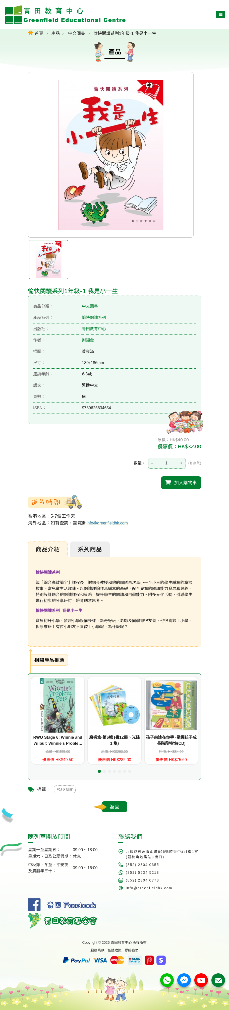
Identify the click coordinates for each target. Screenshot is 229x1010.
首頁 (35, 33)
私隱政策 (114, 950)
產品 (55, 33)
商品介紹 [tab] (48, 549)
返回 (114, 806)
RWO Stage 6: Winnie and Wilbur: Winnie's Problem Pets (57, 741)
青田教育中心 (94, 329)
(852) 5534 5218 (142, 872)
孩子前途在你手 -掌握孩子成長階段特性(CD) (171, 740)
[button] (99, 771)
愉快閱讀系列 (94, 317)
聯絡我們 (132, 950)
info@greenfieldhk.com (107, 523)
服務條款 (97, 950)
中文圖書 (76, 33)
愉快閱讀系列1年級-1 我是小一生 (124, 33)
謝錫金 (88, 340)
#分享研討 (65, 789)
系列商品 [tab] (90, 549)
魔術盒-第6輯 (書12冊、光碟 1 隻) (114, 740)
